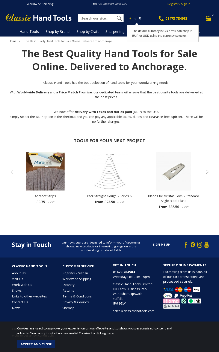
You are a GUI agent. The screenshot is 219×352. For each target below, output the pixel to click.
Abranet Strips (45, 196)
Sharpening (115, 31)
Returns (68, 290)
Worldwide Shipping (40, 4)
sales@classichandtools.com (133, 311)
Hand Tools (29, 31)
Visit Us (17, 279)
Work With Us (22, 284)
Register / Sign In (179, 4)
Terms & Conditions (77, 296)
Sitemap (68, 308)
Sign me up (161, 245)
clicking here (105, 333)
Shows (17, 290)
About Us (19, 273)
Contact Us (20, 302)
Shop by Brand (58, 31)
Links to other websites (29, 296)
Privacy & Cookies (75, 302)
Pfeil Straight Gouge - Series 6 (109, 196)
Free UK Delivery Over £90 (109, 4)
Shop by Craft (88, 31)
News (16, 308)
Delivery (68, 284)
